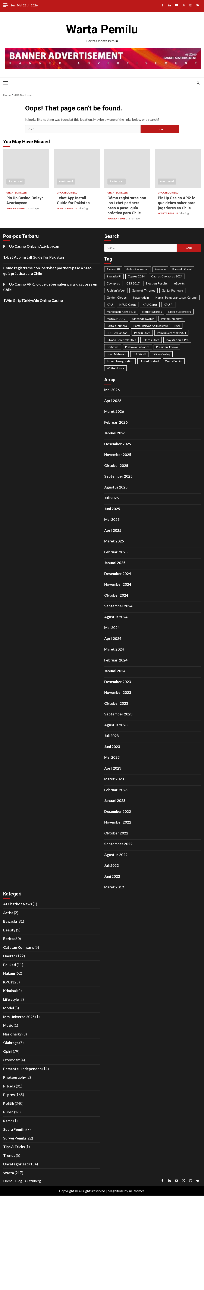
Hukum (9, 973)
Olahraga (11, 1042)
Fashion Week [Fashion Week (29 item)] (116, 290)
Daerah (9, 956)
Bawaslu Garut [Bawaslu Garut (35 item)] (182, 269)
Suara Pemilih (14, 1129)
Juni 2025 (112, 508)
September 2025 (118, 476)
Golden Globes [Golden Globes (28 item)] (117, 297)
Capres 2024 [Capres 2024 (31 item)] (136, 276)
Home (7, 1181)
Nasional (10, 1034)
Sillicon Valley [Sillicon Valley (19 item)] (161, 354)
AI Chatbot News (17, 904)
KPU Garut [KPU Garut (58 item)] (149, 304)
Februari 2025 (116, 552)
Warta (8, 1173)
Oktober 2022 (116, 833)
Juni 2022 (112, 876)
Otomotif (11, 1060)
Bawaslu (10, 921)
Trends (9, 1155)
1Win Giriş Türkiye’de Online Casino (33, 300)
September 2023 (118, 714)
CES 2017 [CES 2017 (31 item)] (132, 283)
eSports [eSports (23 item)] (179, 283)
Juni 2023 (112, 746)
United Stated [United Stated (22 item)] (149, 361)
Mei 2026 (112, 389)
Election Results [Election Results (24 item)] (157, 283)
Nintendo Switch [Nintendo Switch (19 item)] (143, 318)
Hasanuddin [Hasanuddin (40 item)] (141, 297)
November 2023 (117, 692)
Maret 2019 (114, 887)
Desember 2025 (117, 444)
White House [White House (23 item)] (115, 368)
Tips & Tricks (14, 1146)
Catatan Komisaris (18, 947)
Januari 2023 (114, 800)
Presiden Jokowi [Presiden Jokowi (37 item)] (167, 347)
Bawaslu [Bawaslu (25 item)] (160, 269)
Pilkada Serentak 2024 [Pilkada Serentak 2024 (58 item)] (121, 340)
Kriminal (10, 990)
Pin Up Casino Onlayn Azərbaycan (26, 168)
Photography (14, 1077)
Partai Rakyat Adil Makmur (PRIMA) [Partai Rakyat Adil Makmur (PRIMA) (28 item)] (156, 326)
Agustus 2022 (116, 854)
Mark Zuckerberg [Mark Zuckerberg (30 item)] (179, 311)
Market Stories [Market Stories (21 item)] (152, 311)
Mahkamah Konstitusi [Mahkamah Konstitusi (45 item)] (121, 311)
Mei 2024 (112, 627)
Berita (8, 938)
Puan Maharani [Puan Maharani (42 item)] (116, 354)
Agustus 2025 (116, 487)
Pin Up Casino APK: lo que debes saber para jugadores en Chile (178, 168)
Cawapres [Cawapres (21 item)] (113, 283)
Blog (18, 1181)
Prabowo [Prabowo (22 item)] (113, 347)
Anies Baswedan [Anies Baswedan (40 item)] (137, 269)
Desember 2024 (117, 573)
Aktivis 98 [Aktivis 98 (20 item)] (113, 269)
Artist (8, 912)
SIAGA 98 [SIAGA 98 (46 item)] (139, 354)
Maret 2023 (114, 779)
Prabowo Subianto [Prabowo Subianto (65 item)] (137, 347)
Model (8, 1008)
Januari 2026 (114, 433)
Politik (8, 1103)
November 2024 (117, 584)
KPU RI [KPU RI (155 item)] (168, 304)
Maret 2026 (114, 411)
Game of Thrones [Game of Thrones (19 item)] (143, 290)
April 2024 (112, 638)
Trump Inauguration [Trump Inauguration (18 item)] (120, 361)
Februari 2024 (116, 660)
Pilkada (9, 1086)
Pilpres (9, 1094)
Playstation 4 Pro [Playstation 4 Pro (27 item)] (177, 340)
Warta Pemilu (102, 29)
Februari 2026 (116, 422)
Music (8, 1025)
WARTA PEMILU (16, 208)
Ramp (8, 1121)
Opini (7, 1051)
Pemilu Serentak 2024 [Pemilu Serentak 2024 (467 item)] (171, 333)
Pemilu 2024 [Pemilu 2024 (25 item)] (142, 333)
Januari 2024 (114, 671)
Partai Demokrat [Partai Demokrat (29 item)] (172, 318)
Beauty (9, 930)
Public (8, 1112)
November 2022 (117, 822)
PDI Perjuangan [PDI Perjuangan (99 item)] (117, 333)
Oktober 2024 (116, 595)
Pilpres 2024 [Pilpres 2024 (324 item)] (151, 340)
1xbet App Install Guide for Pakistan (77, 168)
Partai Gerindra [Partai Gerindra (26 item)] (117, 326)
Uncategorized (16, 192)
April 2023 (112, 768)
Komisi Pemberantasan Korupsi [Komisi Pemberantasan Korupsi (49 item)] (176, 297)
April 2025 (112, 530)
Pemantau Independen (22, 1069)
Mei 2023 (112, 757)
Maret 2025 (114, 541)
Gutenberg (33, 1181)
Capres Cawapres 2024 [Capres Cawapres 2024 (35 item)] (166, 276)
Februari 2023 (116, 790)
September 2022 (118, 844)
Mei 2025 (112, 519)
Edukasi (9, 964)
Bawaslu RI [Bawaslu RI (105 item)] (114, 276)
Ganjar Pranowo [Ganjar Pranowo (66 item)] (172, 290)
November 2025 (117, 454)
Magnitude (115, 1191)
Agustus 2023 (116, 725)
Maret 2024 (114, 649)
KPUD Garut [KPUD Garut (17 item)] (127, 304)
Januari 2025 (114, 562)
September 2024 (118, 606)
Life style (11, 999)
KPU (6, 982)
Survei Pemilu (14, 1138)
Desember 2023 (117, 681)
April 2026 (112, 400)
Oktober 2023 (116, 703)
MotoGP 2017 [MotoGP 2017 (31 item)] (116, 318)
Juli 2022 (111, 865)
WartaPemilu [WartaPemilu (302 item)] (173, 361)
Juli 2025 (111, 498)
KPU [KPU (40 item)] (110, 304)
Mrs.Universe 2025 (19, 1016)
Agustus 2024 (116, 617)
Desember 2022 (117, 811)
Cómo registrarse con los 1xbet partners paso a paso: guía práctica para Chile (127, 168)
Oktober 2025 (116, 465)
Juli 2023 (111, 735)
